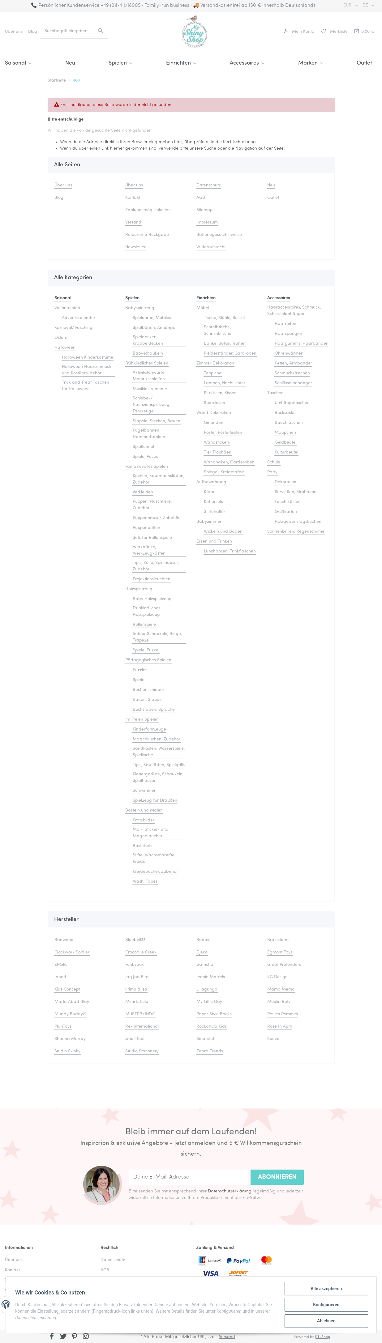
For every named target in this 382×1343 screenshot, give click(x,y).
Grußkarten (286, 511)
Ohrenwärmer (289, 353)
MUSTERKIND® (140, 1014)
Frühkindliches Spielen (146, 363)
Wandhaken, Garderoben (229, 462)
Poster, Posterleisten (223, 432)
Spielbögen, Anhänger (155, 328)
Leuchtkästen (288, 502)
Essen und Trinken (214, 541)
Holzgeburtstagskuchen (298, 521)
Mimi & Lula (136, 1002)
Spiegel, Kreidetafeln (224, 472)
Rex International (142, 1026)
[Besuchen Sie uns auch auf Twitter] (63, 1337)
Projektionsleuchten (151, 579)
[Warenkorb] (363, 31)
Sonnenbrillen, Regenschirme (295, 531)
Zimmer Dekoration (215, 363)
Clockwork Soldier (71, 952)
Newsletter (135, 247)
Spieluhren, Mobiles (152, 318)
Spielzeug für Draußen (155, 800)
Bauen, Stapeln (148, 699)
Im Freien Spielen (142, 719)
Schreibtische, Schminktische (217, 330)
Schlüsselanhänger (293, 383)
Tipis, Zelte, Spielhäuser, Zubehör (156, 566)
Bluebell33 (135, 940)
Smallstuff (206, 1039)
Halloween (64, 347)
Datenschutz (208, 185)
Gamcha (204, 964)
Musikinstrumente (150, 389)
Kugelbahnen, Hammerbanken (149, 433)
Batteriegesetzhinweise (219, 234)
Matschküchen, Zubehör (156, 739)
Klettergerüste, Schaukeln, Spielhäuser (158, 777)
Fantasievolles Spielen (146, 466)
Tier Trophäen (217, 452)
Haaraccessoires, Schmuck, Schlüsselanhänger (294, 310)
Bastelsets (142, 846)
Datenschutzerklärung (229, 1191)
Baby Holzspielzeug (152, 599)
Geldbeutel (285, 442)
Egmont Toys (279, 952)
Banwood (64, 940)
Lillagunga (206, 989)
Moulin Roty (278, 1002)
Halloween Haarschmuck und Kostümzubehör (86, 370)
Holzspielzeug (138, 589)
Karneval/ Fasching (73, 328)
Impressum (207, 222)
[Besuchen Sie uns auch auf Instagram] (85, 1337)
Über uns (14, 31)
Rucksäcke (285, 413)
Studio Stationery (142, 1051)
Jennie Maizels (210, 977)
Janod (60, 977)
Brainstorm (278, 940)
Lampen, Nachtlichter (224, 383)
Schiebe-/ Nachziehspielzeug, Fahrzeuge (151, 405)
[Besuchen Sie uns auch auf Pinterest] (74, 1337)
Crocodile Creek (141, 952)
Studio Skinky (67, 1051)
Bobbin (203, 940)
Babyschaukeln (148, 353)
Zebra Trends (209, 1051)
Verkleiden (143, 492)
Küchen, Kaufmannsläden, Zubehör (158, 479)
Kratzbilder (143, 820)
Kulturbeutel (286, 452)
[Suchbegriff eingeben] (67, 31)
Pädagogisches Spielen (148, 660)
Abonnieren (277, 1177)
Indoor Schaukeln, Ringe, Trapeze (157, 637)
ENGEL (60, 964)
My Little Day (209, 1002)
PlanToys (62, 1026)
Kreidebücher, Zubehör (155, 871)
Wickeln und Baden (223, 531)
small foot (134, 1039)
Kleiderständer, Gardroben (230, 353)
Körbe (210, 492)
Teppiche (212, 373)
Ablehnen (326, 1321)
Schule (273, 462)
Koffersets (213, 502)
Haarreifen (285, 324)
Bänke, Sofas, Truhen (225, 343)
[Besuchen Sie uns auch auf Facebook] (52, 1337)
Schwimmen (145, 790)
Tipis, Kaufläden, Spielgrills (159, 765)
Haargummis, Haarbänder (301, 343)
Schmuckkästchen (292, 373)
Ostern (60, 337)
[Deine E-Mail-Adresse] (188, 1177)
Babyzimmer (208, 521)
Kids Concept (67, 989)
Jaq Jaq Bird (137, 977)
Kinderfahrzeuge (149, 729)
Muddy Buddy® (70, 1014)
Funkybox (134, 964)
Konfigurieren (326, 1304)
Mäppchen (285, 432)
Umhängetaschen (292, 403)
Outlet (364, 63)
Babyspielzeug (139, 308)
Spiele (138, 680)
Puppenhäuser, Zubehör (156, 518)
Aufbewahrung (211, 482)
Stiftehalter (214, 511)
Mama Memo (280, 989)
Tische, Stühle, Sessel (224, 318)
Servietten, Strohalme (295, 492)
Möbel (202, 308)
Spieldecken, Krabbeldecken (148, 340)
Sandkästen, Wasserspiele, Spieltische (159, 751)
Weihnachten (67, 308)
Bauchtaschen (289, 422)
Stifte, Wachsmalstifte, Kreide (154, 858)
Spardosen (214, 403)
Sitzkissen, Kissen (220, 393)
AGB (200, 197)
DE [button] (366, 5)
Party (272, 472)
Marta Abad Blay (71, 1002)
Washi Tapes (145, 881)
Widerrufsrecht (210, 247)
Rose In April (279, 1026)
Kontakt (132, 197)
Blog (32, 31)
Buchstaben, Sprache (154, 709)
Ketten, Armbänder (293, 363)
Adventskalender (78, 318)
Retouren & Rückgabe (147, 234)
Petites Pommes (282, 1014)
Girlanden (213, 422)
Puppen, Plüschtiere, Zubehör (152, 504)
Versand (133, 222)
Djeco (202, 952)
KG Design (277, 977)
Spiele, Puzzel (146, 456)
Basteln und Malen (144, 810)
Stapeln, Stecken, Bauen (156, 421)
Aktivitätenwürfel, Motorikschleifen (149, 376)
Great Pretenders (284, 964)
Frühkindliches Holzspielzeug (146, 611)
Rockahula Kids (211, 1026)
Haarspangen (288, 333)
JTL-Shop (322, 1337)
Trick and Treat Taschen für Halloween (85, 385)
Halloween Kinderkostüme (87, 357)
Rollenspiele (144, 624)
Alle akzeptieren (325, 1288)
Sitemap (204, 210)
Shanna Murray (70, 1039)
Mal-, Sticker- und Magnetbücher (151, 832)
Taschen (275, 393)
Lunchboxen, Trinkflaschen (230, 551)
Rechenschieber (148, 690)
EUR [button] (348, 5)
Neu (70, 63)
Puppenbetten (146, 528)
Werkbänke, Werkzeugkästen (149, 550)
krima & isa (136, 989)
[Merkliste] (333, 31)
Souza (273, 1039)
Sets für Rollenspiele (152, 537)
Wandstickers (217, 442)
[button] (299, 31)
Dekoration (285, 482)
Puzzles (140, 670)
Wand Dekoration (213, 413)
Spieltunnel (143, 447)
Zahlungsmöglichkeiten (148, 210)
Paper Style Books (214, 1014)
